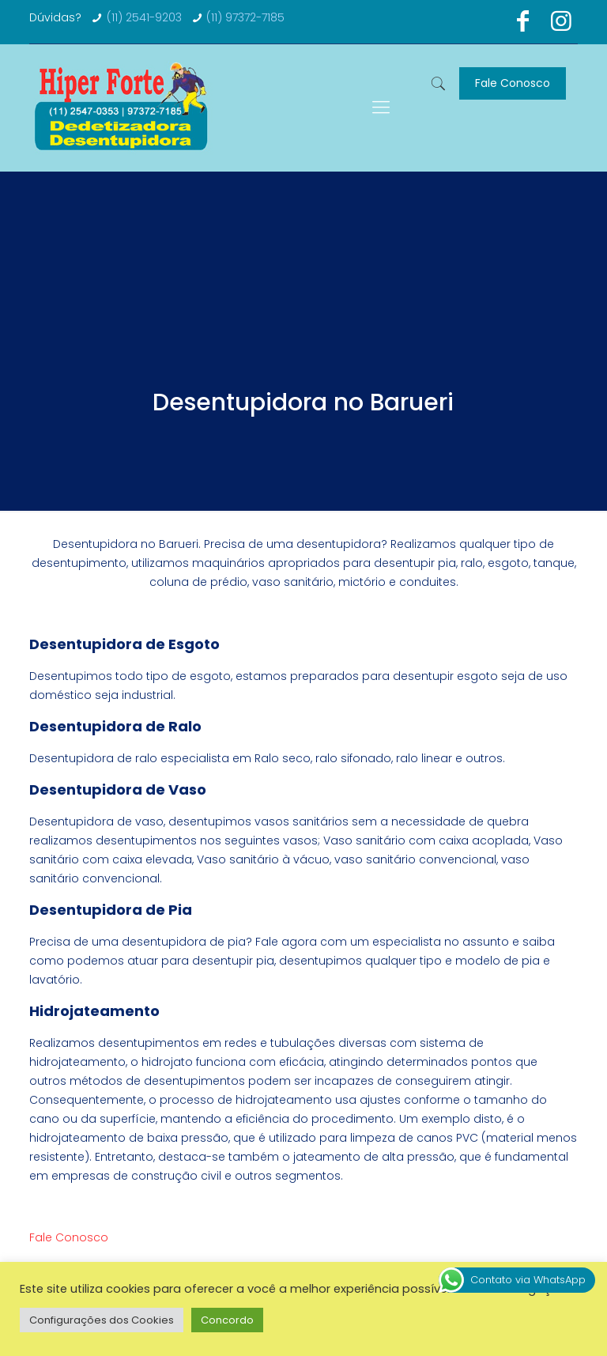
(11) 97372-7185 (245, 17)
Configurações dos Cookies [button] (101, 1320)
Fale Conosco (512, 83)
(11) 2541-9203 (144, 17)
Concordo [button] (227, 1320)
